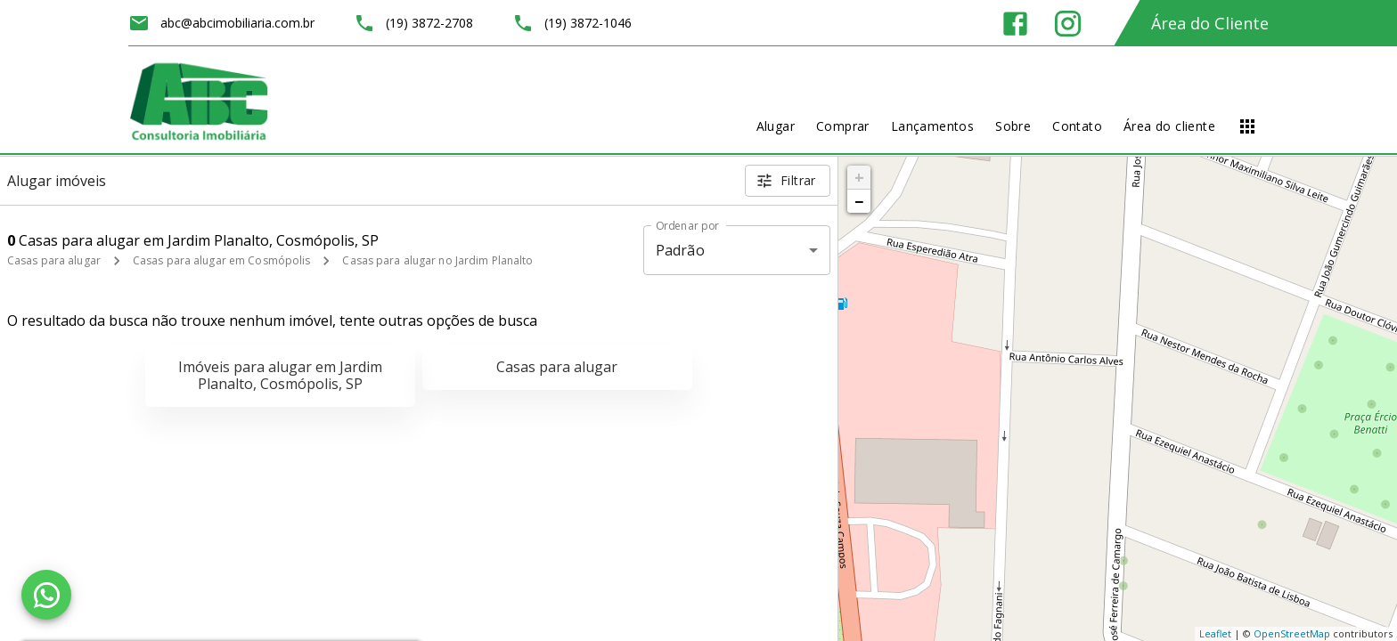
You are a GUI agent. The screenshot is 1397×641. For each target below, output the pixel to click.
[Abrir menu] (1247, 126)
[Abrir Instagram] (1067, 23)
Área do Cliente (1210, 23)
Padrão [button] (680, 250)
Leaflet (1215, 633)
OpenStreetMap (1292, 633)
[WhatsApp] (46, 595)
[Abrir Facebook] (1015, 23)
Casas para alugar (54, 260)
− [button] (858, 201)
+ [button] (859, 177)
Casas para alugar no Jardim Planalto (437, 260)
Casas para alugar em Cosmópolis (222, 260)
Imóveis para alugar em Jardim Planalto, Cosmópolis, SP (280, 375)
